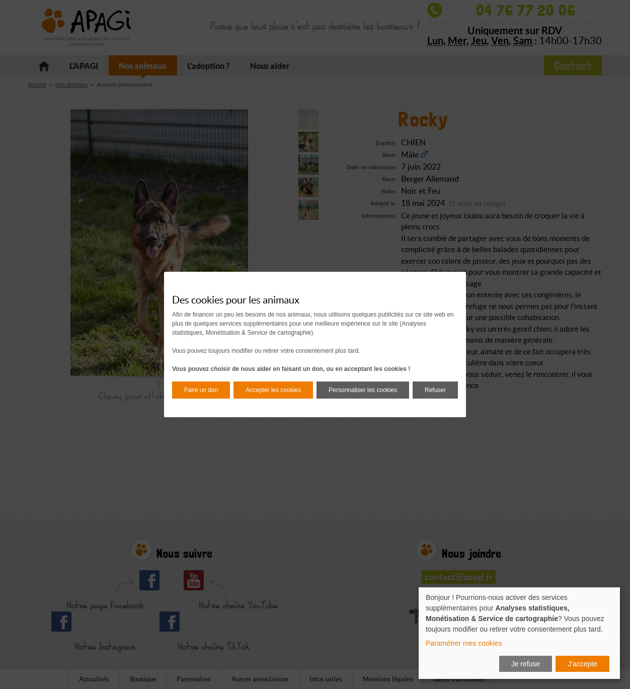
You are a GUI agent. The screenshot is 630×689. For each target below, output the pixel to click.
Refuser (435, 390)
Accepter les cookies (273, 390)
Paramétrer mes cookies (464, 643)
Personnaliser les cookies (363, 390)
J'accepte (582, 664)
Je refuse (525, 664)
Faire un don (201, 390)
